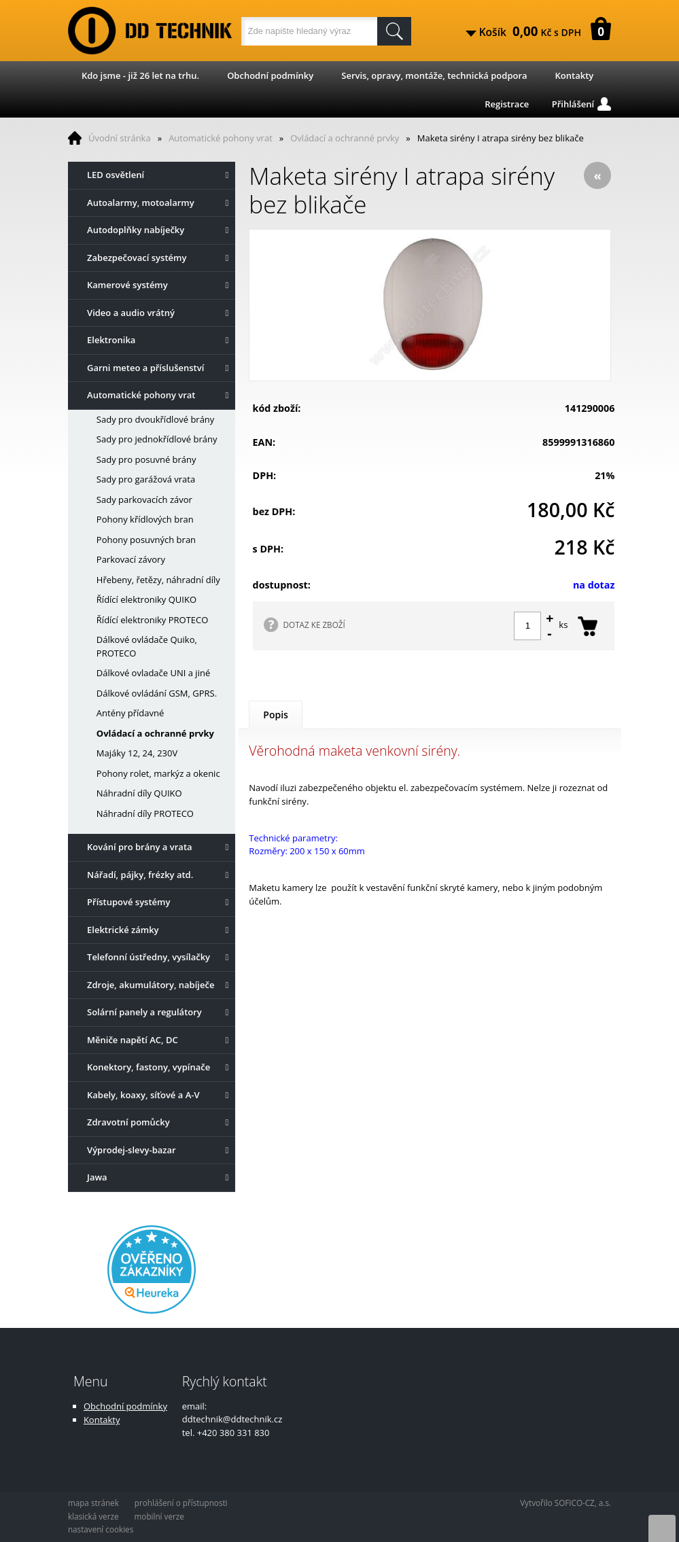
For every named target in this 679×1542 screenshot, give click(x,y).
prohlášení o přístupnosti (181, 1502)
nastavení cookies (100, 1529)
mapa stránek (93, 1502)
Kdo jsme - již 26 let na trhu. (140, 75)
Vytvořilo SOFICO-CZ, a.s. (565, 1502)
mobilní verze (159, 1516)
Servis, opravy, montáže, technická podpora (434, 75)
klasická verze (93, 1516)
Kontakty (574, 75)
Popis (275, 714)
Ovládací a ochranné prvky (344, 138)
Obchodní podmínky (270, 75)
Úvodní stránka (119, 138)
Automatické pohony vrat (221, 138)
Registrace (507, 104)
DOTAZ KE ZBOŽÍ (314, 624)
